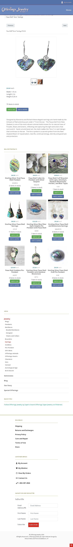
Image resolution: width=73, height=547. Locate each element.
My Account (21, 463)
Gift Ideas (8, 350)
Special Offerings (11, 390)
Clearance (8, 359)
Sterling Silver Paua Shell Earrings (15, 225)
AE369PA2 (15, 183)
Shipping (18, 426)
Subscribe (21, 524)
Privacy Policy (20, 434)
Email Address (22, 506)
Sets (6, 362)
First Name (22, 513)
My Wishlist (21, 468)
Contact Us (21, 478)
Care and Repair (21, 439)
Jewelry (7, 319)
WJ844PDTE (58, 229)
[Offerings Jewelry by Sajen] (15, 11)
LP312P (15, 229)
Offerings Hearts (11, 356)
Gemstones (8, 376)
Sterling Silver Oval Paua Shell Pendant (15, 179)
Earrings (8, 342)
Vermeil (8, 365)
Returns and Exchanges (24, 430)
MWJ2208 (36, 185)
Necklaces (8, 327)
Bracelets (8, 339)
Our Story (8, 385)
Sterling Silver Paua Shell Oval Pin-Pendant (58, 271)
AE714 (36, 277)
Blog (6, 381)
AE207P (15, 275)
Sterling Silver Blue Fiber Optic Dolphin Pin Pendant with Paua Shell (36, 226)
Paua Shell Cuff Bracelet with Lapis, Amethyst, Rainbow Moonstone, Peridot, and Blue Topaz (58, 180)
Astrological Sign (11, 368)
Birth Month (9, 371)
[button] (67, 10)
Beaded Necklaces (12, 330)
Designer (9, 333)
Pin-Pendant (9, 348)
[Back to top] (71, 545)
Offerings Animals (11, 353)
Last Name (22, 519)
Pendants (8, 324)
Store (17, 447)
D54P (57, 275)
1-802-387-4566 (22, 483)
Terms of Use (20, 443)
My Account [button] (66, 2)
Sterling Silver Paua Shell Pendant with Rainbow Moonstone (36, 272)
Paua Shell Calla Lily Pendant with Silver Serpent (36, 180)
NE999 (36, 231)
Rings (7, 321)
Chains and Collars (12, 336)
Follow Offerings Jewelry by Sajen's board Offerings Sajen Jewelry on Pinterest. (33, 405)
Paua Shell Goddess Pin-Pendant (14, 271)
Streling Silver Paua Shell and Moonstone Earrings (58, 225)
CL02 (58, 186)
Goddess (8, 345)
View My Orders (23, 473)
